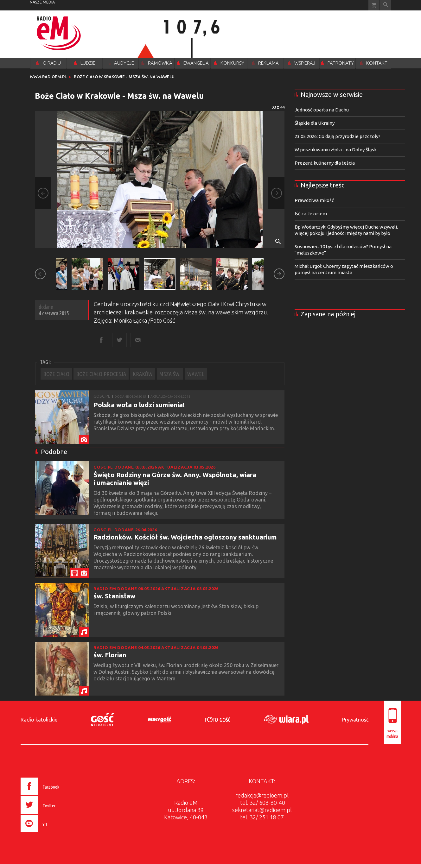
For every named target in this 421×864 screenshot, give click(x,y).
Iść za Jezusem (311, 213)
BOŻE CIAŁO (56, 374)
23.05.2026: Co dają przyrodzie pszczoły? (337, 136)
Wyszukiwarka (385, 5)
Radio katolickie (39, 719)
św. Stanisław (114, 596)
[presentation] (53, 833)
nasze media (42, 2)
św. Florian (109, 655)
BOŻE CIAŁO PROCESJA (101, 374)
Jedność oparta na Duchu (322, 109)
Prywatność (355, 719)
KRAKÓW (143, 374)
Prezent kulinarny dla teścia (325, 163)
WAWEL (195, 374)
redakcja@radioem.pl (262, 795)
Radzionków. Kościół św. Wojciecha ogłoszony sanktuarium (185, 537)
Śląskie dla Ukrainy (315, 123)
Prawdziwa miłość (314, 200)
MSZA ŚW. (170, 374)
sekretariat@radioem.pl (262, 810)
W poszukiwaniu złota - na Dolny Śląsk (336, 149)
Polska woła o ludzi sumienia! (139, 404)
